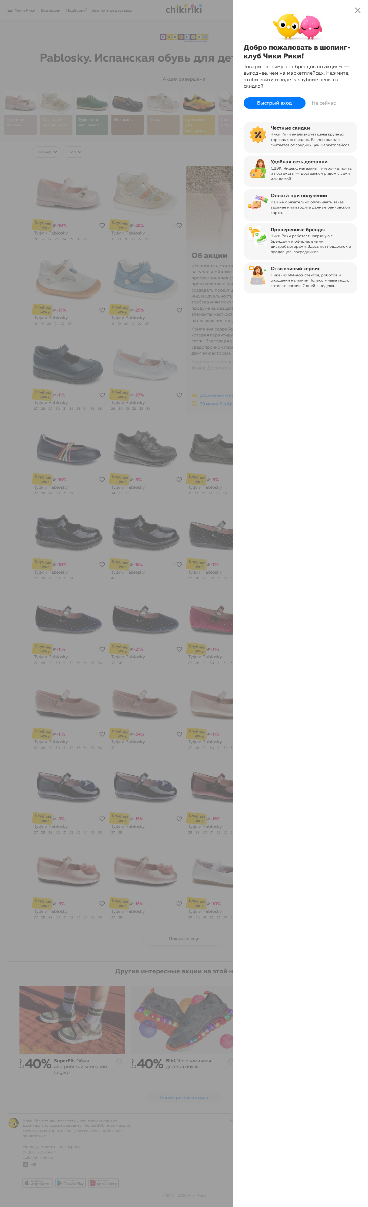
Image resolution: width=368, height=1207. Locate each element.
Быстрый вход (275, 103)
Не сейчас (324, 103)
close (358, 10)
